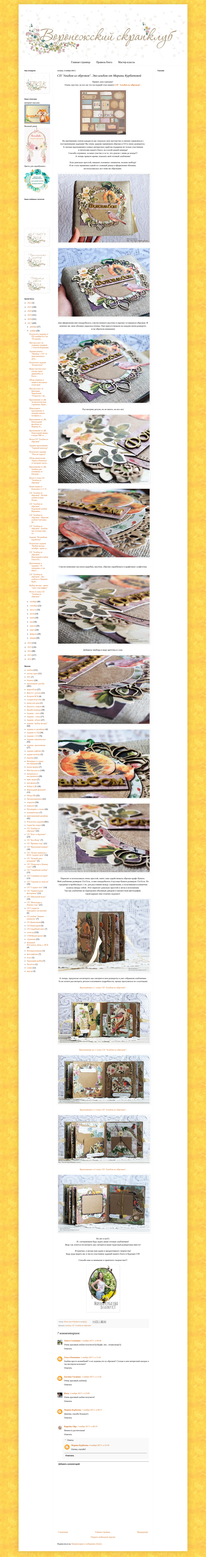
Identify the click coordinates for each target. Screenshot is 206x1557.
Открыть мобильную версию (103, 1537)
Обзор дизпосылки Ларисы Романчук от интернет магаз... (38, 460)
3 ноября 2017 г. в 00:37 (92, 1410)
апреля (33, 626)
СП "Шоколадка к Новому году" (34, 903)
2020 (29, 311)
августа (33, 610)
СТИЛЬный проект (35, 936)
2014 (29, 651)
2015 (29, 647)
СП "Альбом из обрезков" (128, 85)
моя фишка (31, 783)
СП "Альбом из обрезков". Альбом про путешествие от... (38, 529)
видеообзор (32, 689)
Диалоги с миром (34, 706)
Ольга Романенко (72, 1357)
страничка (31, 939)
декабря (33, 327)
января (33, 638)
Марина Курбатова (72, 1410)
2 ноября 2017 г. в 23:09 (80, 1393)
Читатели (31, 964)
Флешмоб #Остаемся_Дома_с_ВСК (37, 944)
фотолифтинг (32, 954)
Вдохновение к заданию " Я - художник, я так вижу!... (37, 567)
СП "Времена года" (35, 843)
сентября (34, 606)
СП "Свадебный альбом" (37, 870)
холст (29, 958)
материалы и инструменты (32, 775)
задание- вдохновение (36, 745)
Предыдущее (142, 1532)
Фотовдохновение (34, 951)
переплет (31, 806)
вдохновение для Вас (36, 684)
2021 (29, 307)
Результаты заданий (35, 822)
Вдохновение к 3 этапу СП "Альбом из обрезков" (103, 1109)
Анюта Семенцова (72, 1341)
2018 (29, 319)
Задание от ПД (33, 733)
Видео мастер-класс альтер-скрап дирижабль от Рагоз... (37, 372)
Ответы (70, 1440)
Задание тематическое (36, 739)
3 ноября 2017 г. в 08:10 (87, 1426)
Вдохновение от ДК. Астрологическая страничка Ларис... (38, 402)
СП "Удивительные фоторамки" (35, 892)
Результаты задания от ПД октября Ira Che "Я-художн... (38, 336)
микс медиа (32, 780)
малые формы (33, 767)
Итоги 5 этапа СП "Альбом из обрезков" (36, 480)
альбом (68, 1326)
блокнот (30, 680)
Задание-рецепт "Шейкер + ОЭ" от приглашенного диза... (38, 355)
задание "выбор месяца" (37, 723)
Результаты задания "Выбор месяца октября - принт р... (38, 545)
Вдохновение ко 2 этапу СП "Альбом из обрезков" (102, 1050)
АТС (29, 677)
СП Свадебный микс (35, 929)
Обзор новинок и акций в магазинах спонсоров (38, 382)
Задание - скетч (33, 713)
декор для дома (33, 703)
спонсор (30, 932)
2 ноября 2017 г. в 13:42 (91, 1377)
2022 (29, 303)
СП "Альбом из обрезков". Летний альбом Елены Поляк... (38, 496)
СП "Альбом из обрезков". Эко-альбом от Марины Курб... (38, 578)
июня (32, 618)
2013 (29, 655)
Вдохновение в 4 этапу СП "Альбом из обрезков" (103, 1169)
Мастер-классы (126, 62)
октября (33, 602)
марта (32, 630)
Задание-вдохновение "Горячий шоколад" (38, 447)
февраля (33, 634)
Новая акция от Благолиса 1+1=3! (37, 488)
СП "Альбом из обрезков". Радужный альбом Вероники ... (38, 507)
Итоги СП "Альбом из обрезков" (38, 440)
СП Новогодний (33, 926)
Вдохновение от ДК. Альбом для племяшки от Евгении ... (38, 470)
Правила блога (104, 62)
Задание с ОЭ (32, 736)
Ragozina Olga (70, 1426)
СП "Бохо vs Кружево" (36, 834)
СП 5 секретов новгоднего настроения (37, 909)
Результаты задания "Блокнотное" (37, 363)
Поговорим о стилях (35, 809)
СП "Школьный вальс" (36, 897)
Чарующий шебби (34, 961)
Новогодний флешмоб (36, 790)
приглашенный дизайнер (37, 816)
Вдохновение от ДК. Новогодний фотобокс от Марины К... (38, 423)
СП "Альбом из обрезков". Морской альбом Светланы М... (38, 518)
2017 (29, 323)
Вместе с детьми (34, 693)
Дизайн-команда (34, 710)
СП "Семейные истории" (37, 876)
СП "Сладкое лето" (35, 887)
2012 (29, 659)
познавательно (33, 812)
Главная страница (80, 62)
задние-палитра (33, 754)
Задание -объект (34, 720)
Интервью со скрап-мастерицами (35, 762)
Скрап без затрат (34, 825)
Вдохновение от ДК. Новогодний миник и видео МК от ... (38, 433)
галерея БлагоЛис (34, 700)
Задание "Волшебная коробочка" (38, 538)
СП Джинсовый (33, 922)
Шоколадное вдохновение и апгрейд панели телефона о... (37, 412)
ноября (33, 331)
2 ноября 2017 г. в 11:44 (91, 1357)
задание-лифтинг (34, 751)
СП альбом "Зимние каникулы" (35, 917)
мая (31, 622)
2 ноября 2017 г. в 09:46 (91, 1341)
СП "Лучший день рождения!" (34, 859)
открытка (31, 802)
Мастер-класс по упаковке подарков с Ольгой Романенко (39, 345)
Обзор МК (31, 795)
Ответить (68, 1349)
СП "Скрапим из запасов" (38, 882)
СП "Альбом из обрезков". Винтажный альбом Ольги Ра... (38, 555)
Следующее (63, 1532)
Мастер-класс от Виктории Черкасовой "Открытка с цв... (37, 392)
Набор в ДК (32, 786)
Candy (29, 968)
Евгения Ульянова (72, 1377)
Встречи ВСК (32, 696)
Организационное (34, 799)
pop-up (30, 971)
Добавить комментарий (69, 1464)
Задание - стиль (33, 717)
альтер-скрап (32, 673)
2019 (29, 315)
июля (32, 614)
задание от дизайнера (36, 729)
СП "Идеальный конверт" (38, 847)
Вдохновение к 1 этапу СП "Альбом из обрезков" (103, 987)
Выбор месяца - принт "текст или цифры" (38, 586)
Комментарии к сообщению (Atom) (87, 1544)
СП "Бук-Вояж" (33, 840)
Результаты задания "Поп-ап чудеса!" (37, 453)
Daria (66, 1393)
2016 (29, 643)
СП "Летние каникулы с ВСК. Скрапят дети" (37, 854)
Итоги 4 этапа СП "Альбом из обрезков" (36, 594)
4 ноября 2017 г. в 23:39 (99, 1445)
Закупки (30, 758)
